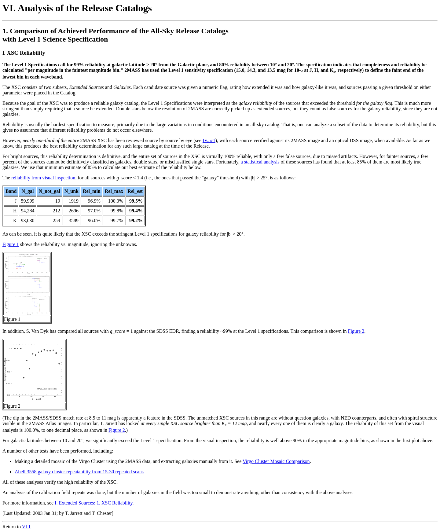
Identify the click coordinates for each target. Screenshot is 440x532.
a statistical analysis (260, 161)
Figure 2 (356, 331)
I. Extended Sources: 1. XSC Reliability (93, 502)
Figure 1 (10, 244)
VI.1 (26, 526)
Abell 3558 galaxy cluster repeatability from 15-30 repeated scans (79, 471)
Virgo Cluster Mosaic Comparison (276, 461)
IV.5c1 (209, 140)
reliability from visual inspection (43, 177)
